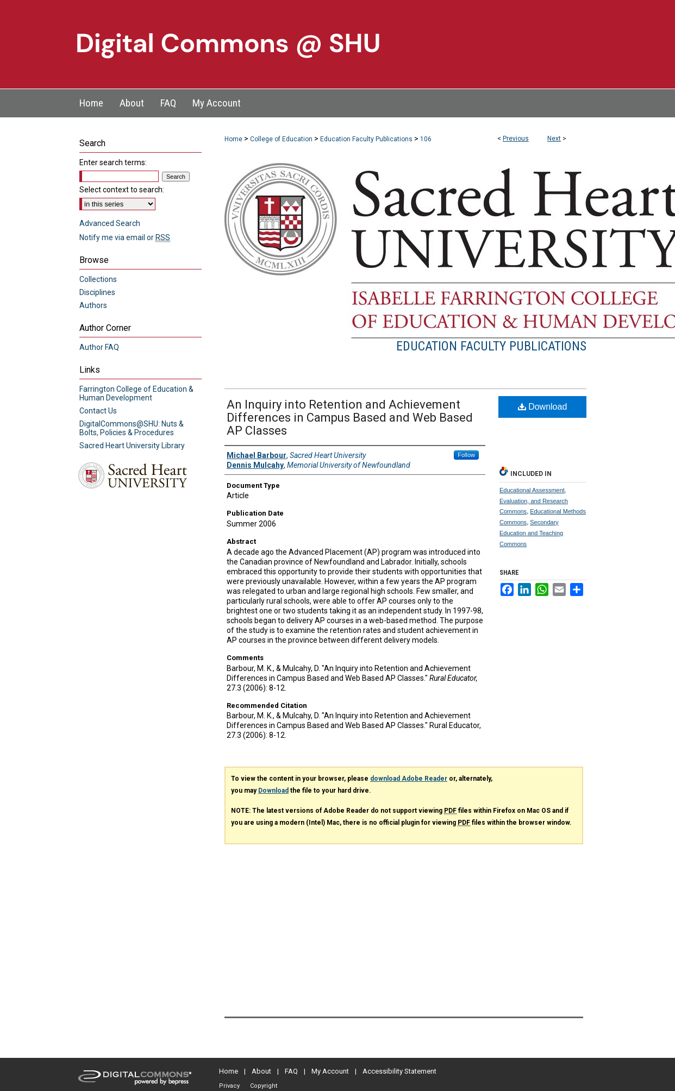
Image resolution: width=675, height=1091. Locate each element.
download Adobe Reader (408, 778)
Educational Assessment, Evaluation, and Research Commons (533, 501)
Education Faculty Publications (366, 139)
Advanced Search (109, 223)
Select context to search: (121, 189)
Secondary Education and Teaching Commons (531, 533)
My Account (330, 1071)
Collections (98, 279)
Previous (516, 138)
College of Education (281, 139)
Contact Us (98, 410)
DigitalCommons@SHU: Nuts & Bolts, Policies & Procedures (131, 428)
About (261, 1071)
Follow (466, 455)
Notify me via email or (124, 237)
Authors (93, 305)
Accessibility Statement (399, 1071)
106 (426, 139)
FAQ (291, 1071)
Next (554, 138)
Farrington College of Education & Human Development (136, 393)
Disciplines (97, 292)
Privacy (229, 1085)
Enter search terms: (113, 162)
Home (233, 139)
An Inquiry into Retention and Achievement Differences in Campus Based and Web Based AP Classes (350, 417)
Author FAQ (99, 347)
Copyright (263, 1085)
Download (542, 406)
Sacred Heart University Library (132, 445)
